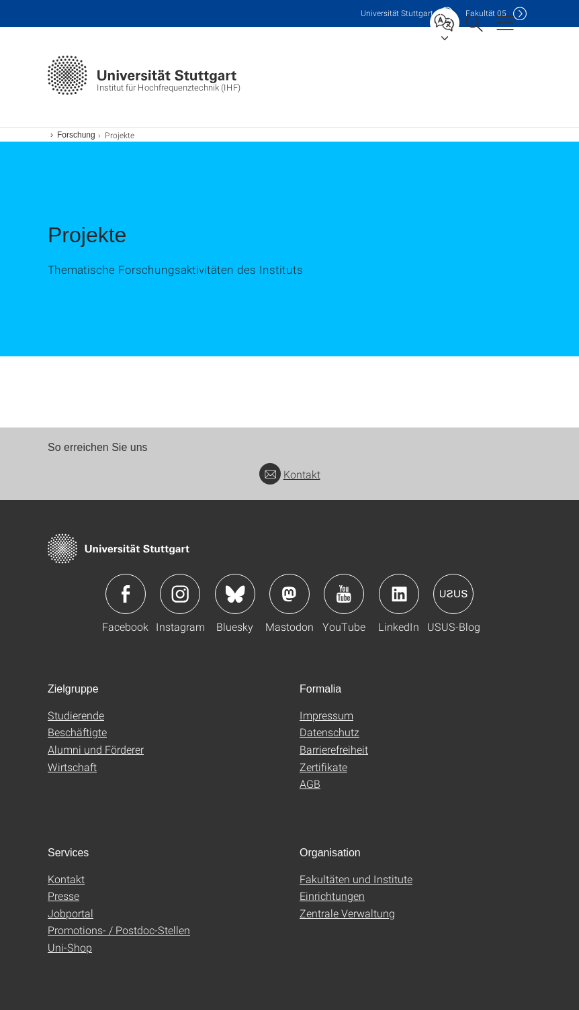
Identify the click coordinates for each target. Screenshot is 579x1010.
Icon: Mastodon (289, 594)
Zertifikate (323, 767)
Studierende (76, 715)
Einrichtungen (332, 896)
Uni (397, 13)
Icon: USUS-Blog (453, 594)
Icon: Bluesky (235, 594)
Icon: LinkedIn (399, 594)
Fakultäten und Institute (356, 879)
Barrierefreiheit (334, 749)
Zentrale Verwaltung (347, 913)
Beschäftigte (77, 732)
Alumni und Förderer (96, 749)
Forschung (76, 135)
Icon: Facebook (125, 594)
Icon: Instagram (180, 594)
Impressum (326, 715)
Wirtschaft (72, 767)
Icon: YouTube (344, 594)
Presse (63, 896)
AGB (310, 783)
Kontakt (289, 474)
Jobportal (70, 913)
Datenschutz (329, 732)
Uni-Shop (70, 947)
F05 (485, 13)
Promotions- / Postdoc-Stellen (119, 930)
